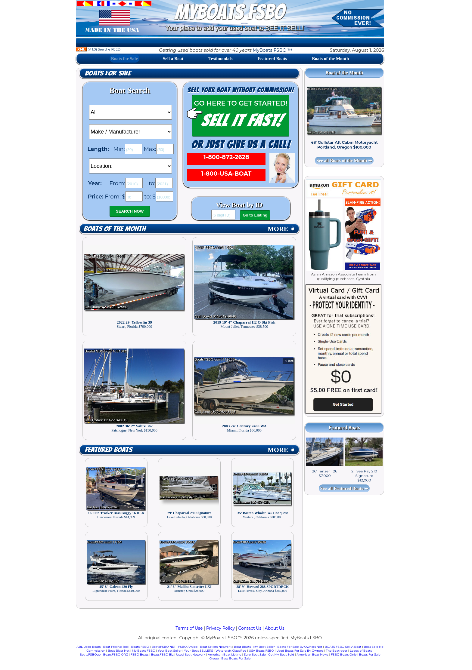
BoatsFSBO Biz (162, 654)
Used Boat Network (191, 654)
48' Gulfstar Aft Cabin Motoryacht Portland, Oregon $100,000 (344, 144)
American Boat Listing (224, 654)
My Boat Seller (264, 647)
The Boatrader (336, 651)
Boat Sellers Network (215, 647)
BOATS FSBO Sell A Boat (343, 647)
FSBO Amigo (188, 647)
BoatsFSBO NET (163, 647)
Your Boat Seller (170, 651)
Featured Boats (272, 58)
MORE (281, 228)
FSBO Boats (140, 654)
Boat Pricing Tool (116, 647)
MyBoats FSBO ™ (272, 50)
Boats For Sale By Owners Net (299, 647)
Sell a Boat (173, 58)
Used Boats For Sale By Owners (299, 651)
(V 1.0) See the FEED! (98, 49)
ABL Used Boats (88, 647)
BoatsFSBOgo (90, 654)
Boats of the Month (330, 58)
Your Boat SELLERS (198, 651)
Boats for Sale (124, 58)
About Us (274, 628)
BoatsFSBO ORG (115, 654)
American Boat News (312, 654)
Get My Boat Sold (281, 654)
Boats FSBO (140, 647)
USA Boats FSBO (261, 651)
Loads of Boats (361, 651)
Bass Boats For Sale (235, 658)
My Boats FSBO (143, 651)
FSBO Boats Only (343, 654)
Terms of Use (189, 628)
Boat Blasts (242, 647)
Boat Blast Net (118, 651)
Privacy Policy (220, 628)
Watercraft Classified (231, 651)
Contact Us (250, 628)
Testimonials (220, 58)
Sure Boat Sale (255, 654)
